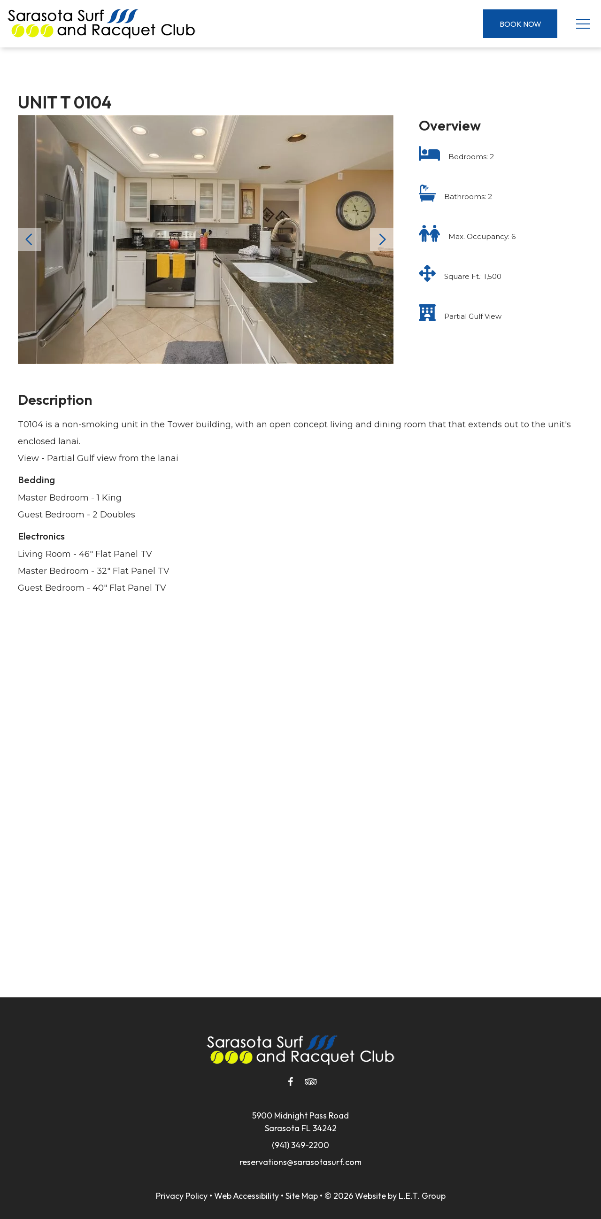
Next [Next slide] (381, 239)
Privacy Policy (182, 1195)
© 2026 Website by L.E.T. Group (385, 1195)
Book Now (520, 24)
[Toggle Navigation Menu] (582, 23)
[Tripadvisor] (310, 1082)
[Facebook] (290, 1082)
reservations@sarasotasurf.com (300, 1162)
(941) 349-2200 (300, 1145)
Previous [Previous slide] (29, 239)
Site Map (301, 1195)
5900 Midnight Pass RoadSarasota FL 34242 (300, 1122)
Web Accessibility (246, 1195)
